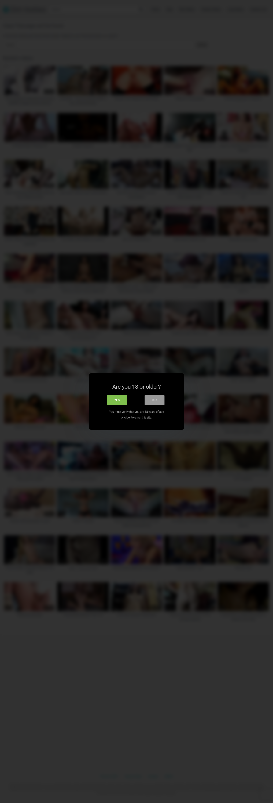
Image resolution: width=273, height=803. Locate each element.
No (154, 400)
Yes (117, 400)
